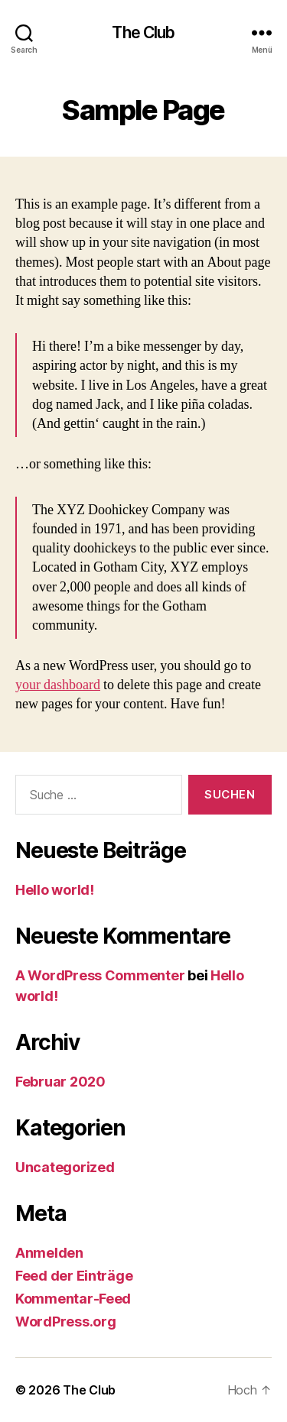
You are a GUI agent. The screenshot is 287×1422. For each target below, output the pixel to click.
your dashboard (57, 685)
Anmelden (49, 1253)
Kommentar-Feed (73, 1299)
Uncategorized (65, 1167)
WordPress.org (65, 1321)
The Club (143, 32)
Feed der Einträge (73, 1276)
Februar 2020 (60, 1082)
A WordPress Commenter (99, 975)
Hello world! (54, 890)
